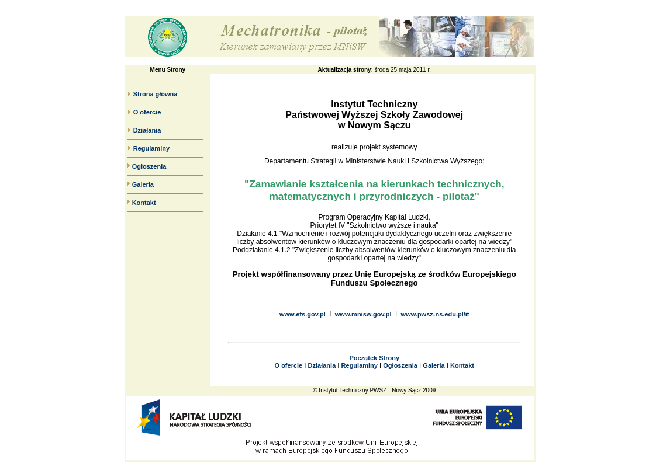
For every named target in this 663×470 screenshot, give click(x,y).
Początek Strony (374, 357)
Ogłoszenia (149, 166)
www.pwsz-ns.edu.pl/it (435, 314)
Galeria (143, 184)
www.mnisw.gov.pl (363, 314)
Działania (147, 130)
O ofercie (147, 112)
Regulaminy (151, 148)
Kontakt (144, 202)
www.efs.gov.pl (302, 314)
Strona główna (155, 94)
